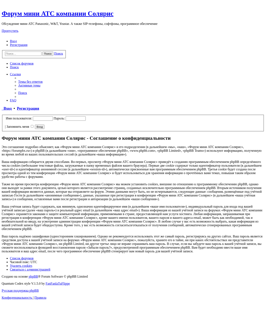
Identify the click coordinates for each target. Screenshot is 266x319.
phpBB (33, 276)
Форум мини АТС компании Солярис (57, 13)
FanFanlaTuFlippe (58, 283)
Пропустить (10, 31)
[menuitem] (13, 41)
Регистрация (28, 108)
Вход (7, 108)
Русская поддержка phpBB (20, 290)
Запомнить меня (19, 126)
